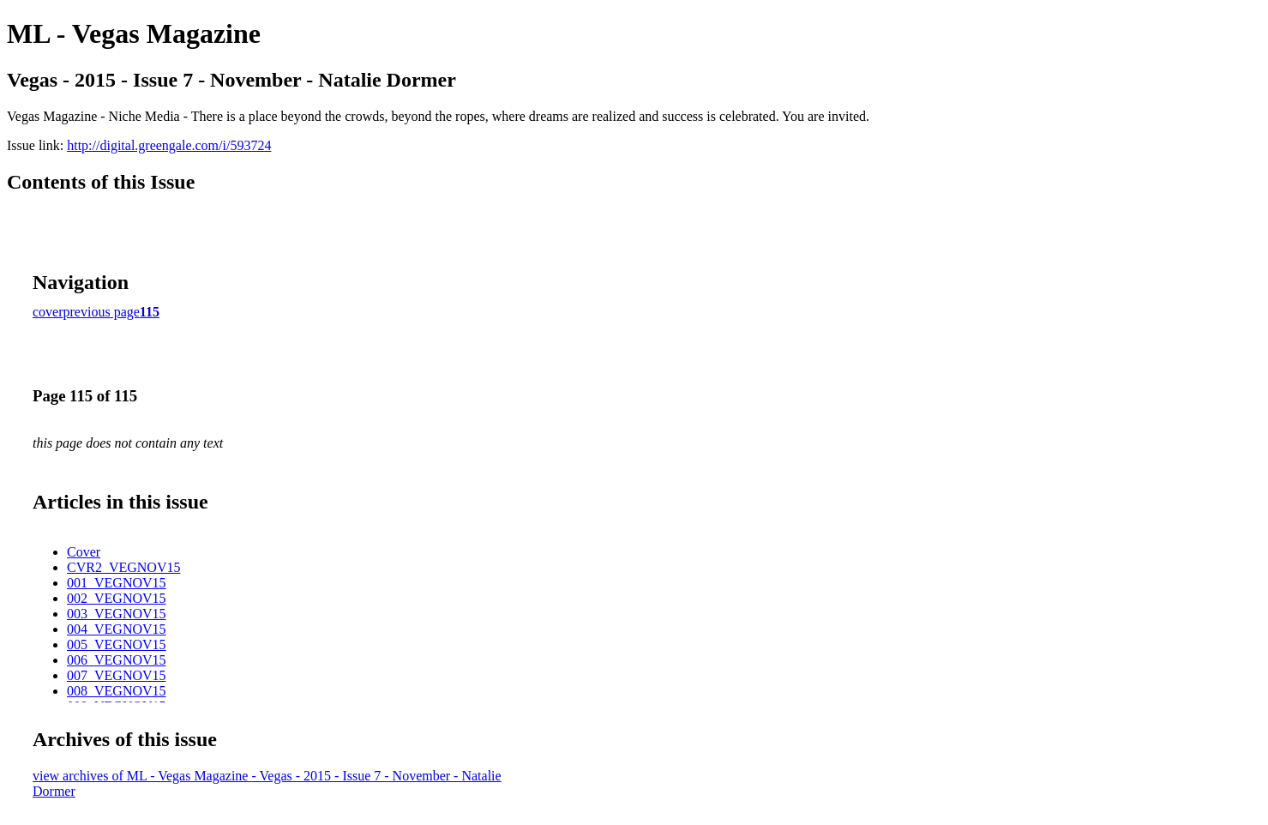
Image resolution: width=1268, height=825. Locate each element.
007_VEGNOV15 (116, 675)
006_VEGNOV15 (116, 660)
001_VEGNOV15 (116, 582)
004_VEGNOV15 (116, 629)
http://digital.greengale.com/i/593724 (169, 145)
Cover (83, 552)
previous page (101, 311)
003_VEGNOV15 (116, 613)
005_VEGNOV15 (116, 644)
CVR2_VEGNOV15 (123, 567)
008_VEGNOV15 (116, 690)
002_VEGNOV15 (116, 598)
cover (48, 311)
